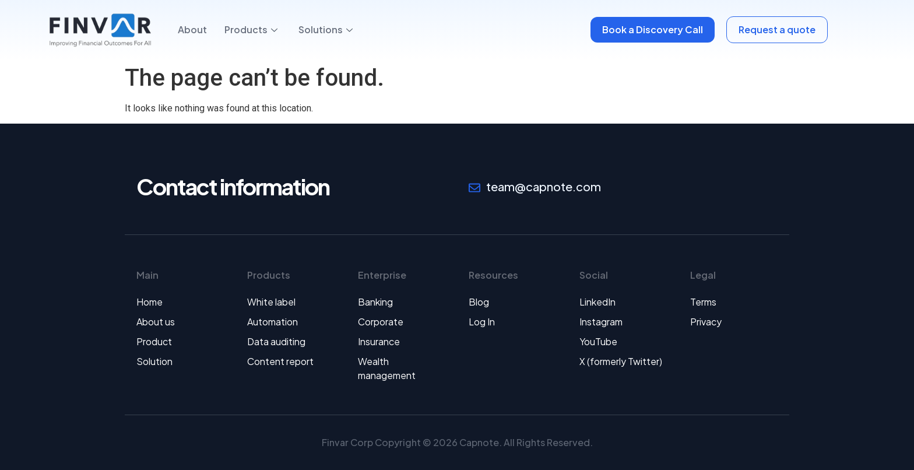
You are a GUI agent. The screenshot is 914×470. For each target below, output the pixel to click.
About (192, 29)
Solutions (325, 29)
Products (250, 29)
